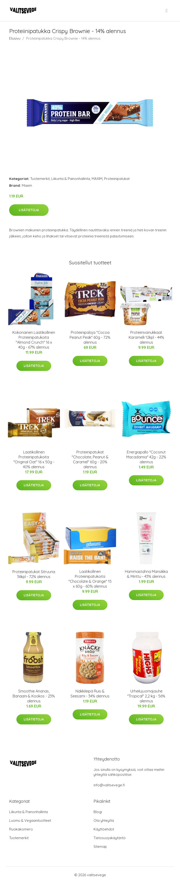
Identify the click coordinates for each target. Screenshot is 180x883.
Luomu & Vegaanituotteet (30, 820)
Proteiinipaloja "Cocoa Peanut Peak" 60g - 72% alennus (90, 337)
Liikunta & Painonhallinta (70, 178)
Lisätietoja (29, 210)
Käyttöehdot (104, 829)
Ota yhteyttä (104, 820)
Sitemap (100, 846)
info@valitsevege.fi (109, 785)
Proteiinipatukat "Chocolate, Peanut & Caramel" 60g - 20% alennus (90, 459)
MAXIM (97, 178)
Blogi (98, 812)
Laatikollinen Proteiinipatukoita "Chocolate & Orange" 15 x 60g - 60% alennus (90, 579)
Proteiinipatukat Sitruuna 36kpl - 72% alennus (33, 574)
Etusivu (14, 38)
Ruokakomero (21, 829)
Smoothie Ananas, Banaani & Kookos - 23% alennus (34, 696)
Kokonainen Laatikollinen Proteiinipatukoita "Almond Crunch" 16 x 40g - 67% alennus (33, 340)
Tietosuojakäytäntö (110, 838)
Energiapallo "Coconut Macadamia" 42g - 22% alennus (146, 457)
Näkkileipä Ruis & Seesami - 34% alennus (90, 693)
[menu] (167, 10)
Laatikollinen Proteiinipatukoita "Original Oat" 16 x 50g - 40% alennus (33, 459)
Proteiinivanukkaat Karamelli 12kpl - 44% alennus (146, 337)
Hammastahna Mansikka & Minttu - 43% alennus (146, 574)
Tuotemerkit (40, 178)
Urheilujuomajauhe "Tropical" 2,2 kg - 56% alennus (146, 696)
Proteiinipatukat (117, 178)
